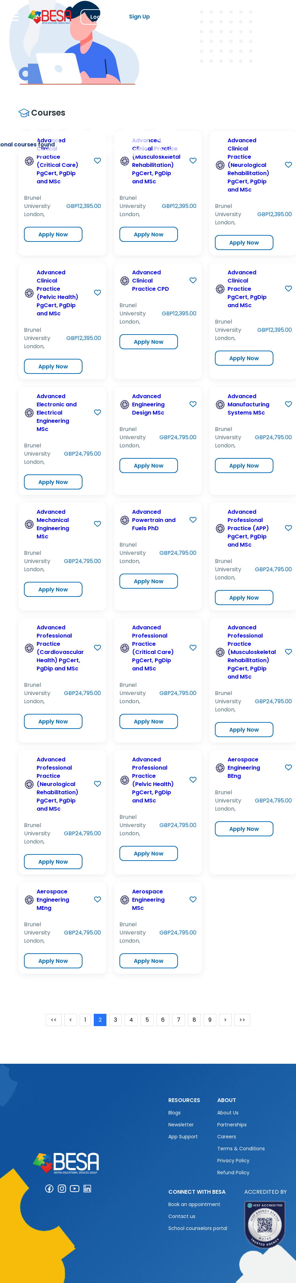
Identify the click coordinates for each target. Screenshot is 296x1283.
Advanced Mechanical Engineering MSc (53, 524)
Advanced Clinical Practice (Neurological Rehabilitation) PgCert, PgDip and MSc (248, 165)
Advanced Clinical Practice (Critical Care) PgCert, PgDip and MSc (57, 160)
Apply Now (53, 234)
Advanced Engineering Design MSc (148, 404)
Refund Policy (233, 1172)
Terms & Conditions (241, 1148)
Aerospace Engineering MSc (148, 900)
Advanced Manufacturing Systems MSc (248, 404)
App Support (183, 1136)
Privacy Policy (233, 1160)
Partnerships (232, 1124)
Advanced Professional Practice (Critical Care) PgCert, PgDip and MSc (153, 648)
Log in (98, 17)
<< (54, 1020)
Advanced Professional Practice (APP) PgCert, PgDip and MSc (248, 528)
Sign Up (139, 17)
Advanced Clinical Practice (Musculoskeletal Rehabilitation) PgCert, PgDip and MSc (156, 160)
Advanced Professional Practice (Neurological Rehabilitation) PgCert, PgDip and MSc (57, 784)
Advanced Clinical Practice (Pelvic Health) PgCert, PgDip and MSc (57, 293)
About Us (228, 1112)
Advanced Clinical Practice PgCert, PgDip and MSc (247, 289)
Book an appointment (194, 1204)
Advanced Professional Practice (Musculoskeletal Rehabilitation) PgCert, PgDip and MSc (252, 652)
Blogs (174, 1112)
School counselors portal (197, 1228)
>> (242, 1020)
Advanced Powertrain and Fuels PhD (154, 520)
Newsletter (181, 1124)
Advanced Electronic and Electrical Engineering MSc (57, 412)
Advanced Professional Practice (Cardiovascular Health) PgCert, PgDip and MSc (60, 648)
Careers (226, 1136)
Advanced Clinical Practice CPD (150, 281)
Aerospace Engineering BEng (244, 768)
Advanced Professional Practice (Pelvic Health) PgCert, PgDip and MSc (153, 780)
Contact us (181, 1216)
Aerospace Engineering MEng (53, 900)
